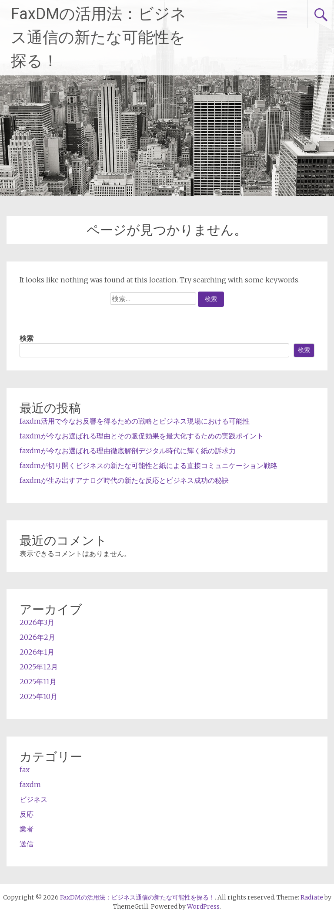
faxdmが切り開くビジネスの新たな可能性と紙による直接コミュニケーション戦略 (148, 465)
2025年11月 (38, 681)
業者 (26, 829)
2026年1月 (37, 652)
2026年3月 (37, 622)
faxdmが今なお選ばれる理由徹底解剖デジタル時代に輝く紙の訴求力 (128, 450)
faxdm (30, 784)
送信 (26, 843)
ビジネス (33, 799)
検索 (26, 338)
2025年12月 (39, 666)
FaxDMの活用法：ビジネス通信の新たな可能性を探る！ (98, 37)
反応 (26, 814)
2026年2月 (37, 637)
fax (25, 769)
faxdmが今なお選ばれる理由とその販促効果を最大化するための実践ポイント (142, 435)
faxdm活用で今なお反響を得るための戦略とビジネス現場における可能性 (135, 421)
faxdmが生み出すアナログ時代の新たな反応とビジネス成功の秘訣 (124, 480)
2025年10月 (38, 696)
